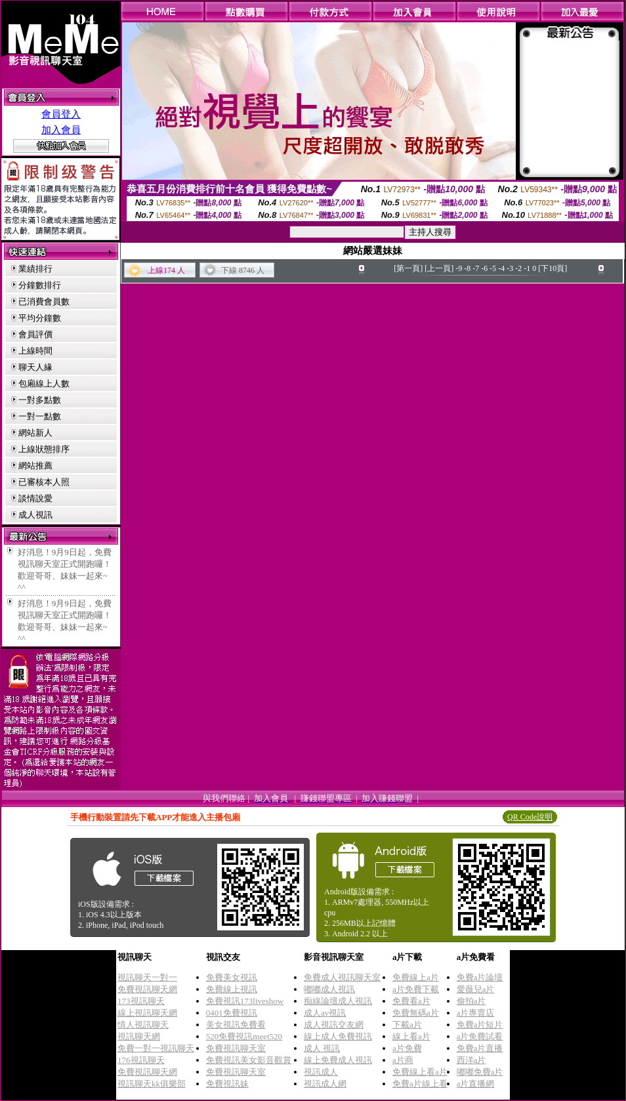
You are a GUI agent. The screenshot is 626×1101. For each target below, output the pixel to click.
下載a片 (407, 1024)
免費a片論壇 (480, 977)
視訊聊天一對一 (147, 977)
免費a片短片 (480, 1024)
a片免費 (407, 1048)
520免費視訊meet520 (244, 1036)
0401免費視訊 (231, 1013)
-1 (527, 268)
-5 (493, 268)
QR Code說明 (530, 816)
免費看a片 (411, 1001)
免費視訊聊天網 (147, 989)
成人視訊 (35, 515)
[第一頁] (408, 268)
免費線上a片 (415, 977)
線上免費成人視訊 (338, 1060)
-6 (484, 268)
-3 (510, 268)
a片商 (402, 1060)
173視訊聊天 (141, 1001)
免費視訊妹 (227, 1084)
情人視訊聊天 (143, 1024)
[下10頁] (552, 268)
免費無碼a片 (415, 1013)
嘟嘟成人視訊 (329, 989)
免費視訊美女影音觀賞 (248, 1060)
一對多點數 (39, 400)
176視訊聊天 (141, 1060)
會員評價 (35, 334)
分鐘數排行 (39, 285)
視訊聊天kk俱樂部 (151, 1084)
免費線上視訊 (231, 989)
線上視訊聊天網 (147, 1013)
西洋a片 (471, 1060)
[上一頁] (439, 268)
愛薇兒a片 (476, 989)
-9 (458, 268)
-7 (475, 268)
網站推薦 (35, 465)
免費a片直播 (480, 1048)
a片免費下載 (415, 989)
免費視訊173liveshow (244, 1001)
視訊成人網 (325, 1084)
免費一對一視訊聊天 (155, 1048)
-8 (467, 268)
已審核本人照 (44, 482)
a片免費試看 (480, 1036)
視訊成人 (321, 1072)
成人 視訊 (322, 1048)
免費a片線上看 (420, 1084)
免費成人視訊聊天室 (342, 977)
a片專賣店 (476, 1013)
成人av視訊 (325, 1013)
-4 (501, 268)
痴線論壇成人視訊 (338, 1001)
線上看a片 (411, 1036)
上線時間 (35, 351)
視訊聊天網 (138, 1036)
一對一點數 (39, 416)
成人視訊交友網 (334, 1024)
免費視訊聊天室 (236, 1048)
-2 (518, 268)
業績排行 (35, 269)
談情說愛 (35, 498)
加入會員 (61, 130)
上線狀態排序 (44, 449)
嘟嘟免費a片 (480, 1072)
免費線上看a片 (420, 1072)
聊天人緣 (35, 367)
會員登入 (61, 114)
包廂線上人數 (44, 383)
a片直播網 (476, 1084)
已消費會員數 (44, 301)
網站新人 (35, 433)
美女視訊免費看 (236, 1024)
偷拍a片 (471, 1001)
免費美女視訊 (231, 977)
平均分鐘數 (39, 318)
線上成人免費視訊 (338, 1036)
